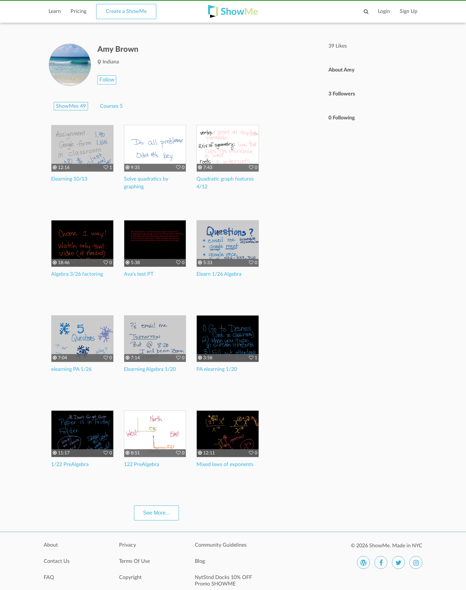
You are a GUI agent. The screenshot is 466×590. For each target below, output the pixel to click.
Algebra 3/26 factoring (77, 274)
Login (384, 11)
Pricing (78, 11)
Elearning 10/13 (69, 179)
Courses (111, 106)
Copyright (130, 577)
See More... (156, 513)
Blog (200, 561)
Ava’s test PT (138, 274)
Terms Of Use (134, 561)
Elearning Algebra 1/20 (150, 369)
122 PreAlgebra (141, 464)
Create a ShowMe (126, 11)
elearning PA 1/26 (71, 369)
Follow (106, 80)
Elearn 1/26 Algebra (218, 274)
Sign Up (408, 11)
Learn (55, 11)
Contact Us (57, 561)
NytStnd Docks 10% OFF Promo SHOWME (223, 580)
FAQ (49, 577)
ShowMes (71, 106)
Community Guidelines (221, 545)
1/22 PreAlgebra (70, 464)
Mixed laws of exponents (224, 464)
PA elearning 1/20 (216, 369)
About (51, 545)
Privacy (127, 545)
